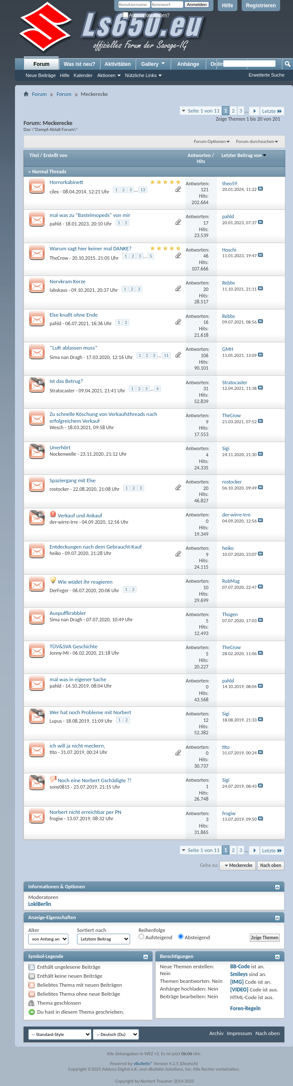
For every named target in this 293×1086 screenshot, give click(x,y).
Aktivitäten (118, 64)
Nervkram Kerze (68, 281)
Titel (34, 155)
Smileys (239, 974)
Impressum (239, 1033)
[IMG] (237, 982)
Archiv (216, 1033)
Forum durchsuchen (255, 141)
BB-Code (240, 966)
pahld (55, 224)
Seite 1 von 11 (203, 110)
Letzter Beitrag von (244, 155)
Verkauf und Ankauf (80, 515)
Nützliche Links (141, 75)
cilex (54, 192)
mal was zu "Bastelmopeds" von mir (90, 215)
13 (142, 190)
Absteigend (194, 937)
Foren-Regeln (245, 1008)
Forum (41, 64)
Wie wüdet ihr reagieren (85, 582)
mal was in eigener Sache (78, 679)
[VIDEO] (239, 989)
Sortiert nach (91, 930)
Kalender (83, 75)
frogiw (56, 819)
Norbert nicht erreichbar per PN (85, 812)
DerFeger (59, 590)
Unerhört (60, 447)
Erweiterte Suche (266, 74)
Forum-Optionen (209, 141)
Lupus (56, 721)
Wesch (56, 427)
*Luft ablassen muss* (74, 347)
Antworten (199, 155)
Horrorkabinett (66, 182)
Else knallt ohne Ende (74, 315)
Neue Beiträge (41, 75)
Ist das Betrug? (66, 381)
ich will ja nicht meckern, (77, 745)
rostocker (59, 489)
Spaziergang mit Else (73, 480)
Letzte (272, 111)
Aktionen (106, 75)
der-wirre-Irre (64, 522)
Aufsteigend (155, 937)
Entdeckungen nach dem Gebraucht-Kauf (96, 546)
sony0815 (60, 787)
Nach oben (270, 865)
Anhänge (188, 64)
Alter (33, 930)
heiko (55, 553)
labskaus (58, 290)
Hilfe (227, 6)
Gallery (153, 64)
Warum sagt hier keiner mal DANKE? (90, 248)
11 (166, 355)
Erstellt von (55, 155)
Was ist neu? (79, 64)
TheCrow (59, 258)
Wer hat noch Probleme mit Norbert (90, 712)
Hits (201, 161)
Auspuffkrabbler (68, 613)
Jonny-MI (59, 653)
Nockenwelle (63, 454)
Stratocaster (62, 391)
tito (53, 752)
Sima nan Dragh (66, 357)
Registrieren (261, 6)
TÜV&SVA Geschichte (74, 646)
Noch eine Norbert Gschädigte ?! (95, 780)
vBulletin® (143, 1063)
